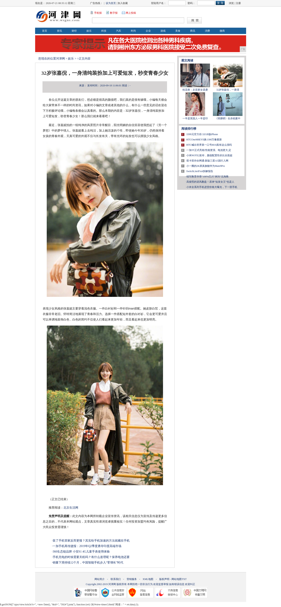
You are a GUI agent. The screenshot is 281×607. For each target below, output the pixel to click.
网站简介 (100, 579)
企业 (148, 30)
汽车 (118, 30)
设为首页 (111, 3)
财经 (74, 30)
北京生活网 (70, 507)
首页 (44, 30)
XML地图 (148, 579)
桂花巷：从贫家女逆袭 (195, 89)
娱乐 (89, 30)
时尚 (133, 30)
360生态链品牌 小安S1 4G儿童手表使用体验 (81, 551)
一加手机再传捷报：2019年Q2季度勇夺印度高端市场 (87, 546)
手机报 (98, 12)
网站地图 (176, 579)
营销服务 (132, 579)
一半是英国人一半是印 (195, 118)
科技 (103, 30)
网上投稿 (131, 12)
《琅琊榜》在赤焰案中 (227, 118)
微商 (222, 30)
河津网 (60, 58)
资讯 (59, 30)
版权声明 (164, 579)
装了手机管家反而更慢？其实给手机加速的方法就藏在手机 (91, 540)
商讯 (192, 30)
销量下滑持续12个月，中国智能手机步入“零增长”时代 (88, 562)
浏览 (231, 3)
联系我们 (116, 579)
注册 (238, 3)
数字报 (114, 12)
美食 (177, 30)
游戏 (163, 30)
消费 (207, 30)
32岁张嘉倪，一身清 (227, 89)
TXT (184, 579)
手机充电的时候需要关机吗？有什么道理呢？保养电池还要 (91, 557)
